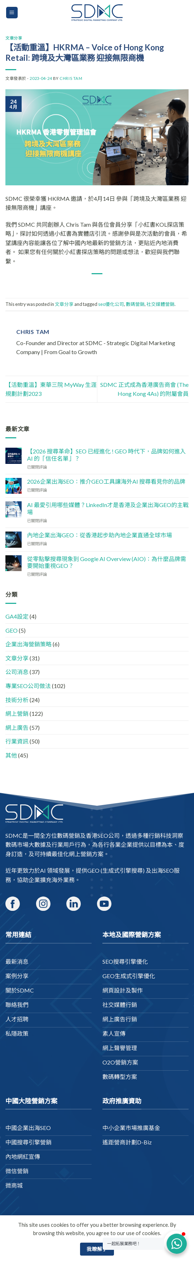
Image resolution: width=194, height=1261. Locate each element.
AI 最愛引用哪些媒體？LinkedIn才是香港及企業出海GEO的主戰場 (108, 508)
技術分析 (16, 699)
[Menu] (12, 13)
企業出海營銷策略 (28, 644)
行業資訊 (16, 741)
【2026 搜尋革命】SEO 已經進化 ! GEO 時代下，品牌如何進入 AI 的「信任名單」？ (106, 454)
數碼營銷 (135, 304)
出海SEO (162, 870)
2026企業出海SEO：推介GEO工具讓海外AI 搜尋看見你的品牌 (106, 481)
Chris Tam (70, 78)
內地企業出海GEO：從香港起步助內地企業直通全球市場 (99, 535)
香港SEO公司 (103, 835)
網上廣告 (16, 727)
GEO (11, 630)
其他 (11, 755)
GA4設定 (16, 616)
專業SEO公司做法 (28, 685)
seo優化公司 (111, 304)
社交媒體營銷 (160, 304)
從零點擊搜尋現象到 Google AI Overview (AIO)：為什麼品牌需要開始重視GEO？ (106, 562)
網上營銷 (16, 713)
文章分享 (13, 38)
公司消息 (16, 671)
